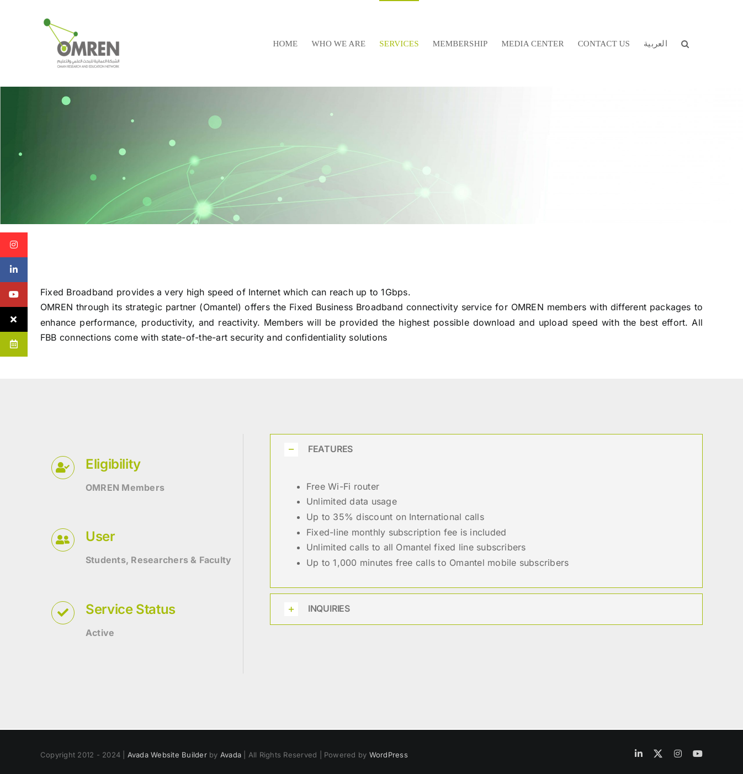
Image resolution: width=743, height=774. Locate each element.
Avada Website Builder (167, 754)
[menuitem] (655, 43)
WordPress (388, 754)
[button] (685, 43)
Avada (230, 754)
